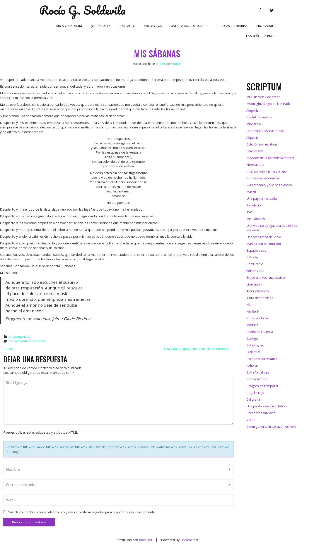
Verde (251, 419)
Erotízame (265, 26)
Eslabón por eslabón (261, 144)
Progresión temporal (262, 386)
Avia (8, 348)
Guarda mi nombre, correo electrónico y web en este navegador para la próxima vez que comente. (82, 512)
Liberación (254, 284)
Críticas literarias (232, 26)
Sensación (39, 341)
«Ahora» (252, 365)
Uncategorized (19, 336)
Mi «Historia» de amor (263, 97)
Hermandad (255, 164)
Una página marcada (261, 198)
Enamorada (254, 151)
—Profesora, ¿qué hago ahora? (269, 185)
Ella (248, 304)
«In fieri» (252, 311)
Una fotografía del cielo (263, 237)
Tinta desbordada (259, 298)
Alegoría (252, 110)
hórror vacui (255, 270)
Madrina (252, 325)
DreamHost (189, 540)
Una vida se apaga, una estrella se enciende (199, 348)
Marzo (251, 191)
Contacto (126, 26)
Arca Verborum (69, 26)
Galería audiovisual (189, 26)
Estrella (252, 257)
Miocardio (253, 124)
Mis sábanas (157, 53)
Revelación (254, 205)
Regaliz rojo (255, 392)
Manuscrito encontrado (263, 243)
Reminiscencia (256, 379)
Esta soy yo (255, 345)
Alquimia (252, 137)
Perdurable (254, 264)
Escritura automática (261, 358)
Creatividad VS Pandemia (265, 130)
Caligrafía (253, 399)
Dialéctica (253, 352)
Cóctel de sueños (259, 117)
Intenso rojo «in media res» (267, 171)
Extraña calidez (257, 372)
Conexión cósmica (259, 331)
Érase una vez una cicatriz (265, 277)
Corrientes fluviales (260, 413)
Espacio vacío (256, 250)
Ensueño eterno (260, 36)
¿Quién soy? (100, 26)
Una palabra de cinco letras (266, 406)
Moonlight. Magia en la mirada (268, 103)
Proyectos (153, 26)
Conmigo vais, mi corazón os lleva (271, 426)
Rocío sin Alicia (257, 318)
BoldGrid (145, 540)
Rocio (177, 63)
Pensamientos (19, 341)
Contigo (252, 338)
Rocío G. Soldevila (82, 10)
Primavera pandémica (262, 178)
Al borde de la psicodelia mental (270, 158)
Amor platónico (257, 291)
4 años (161, 63)
